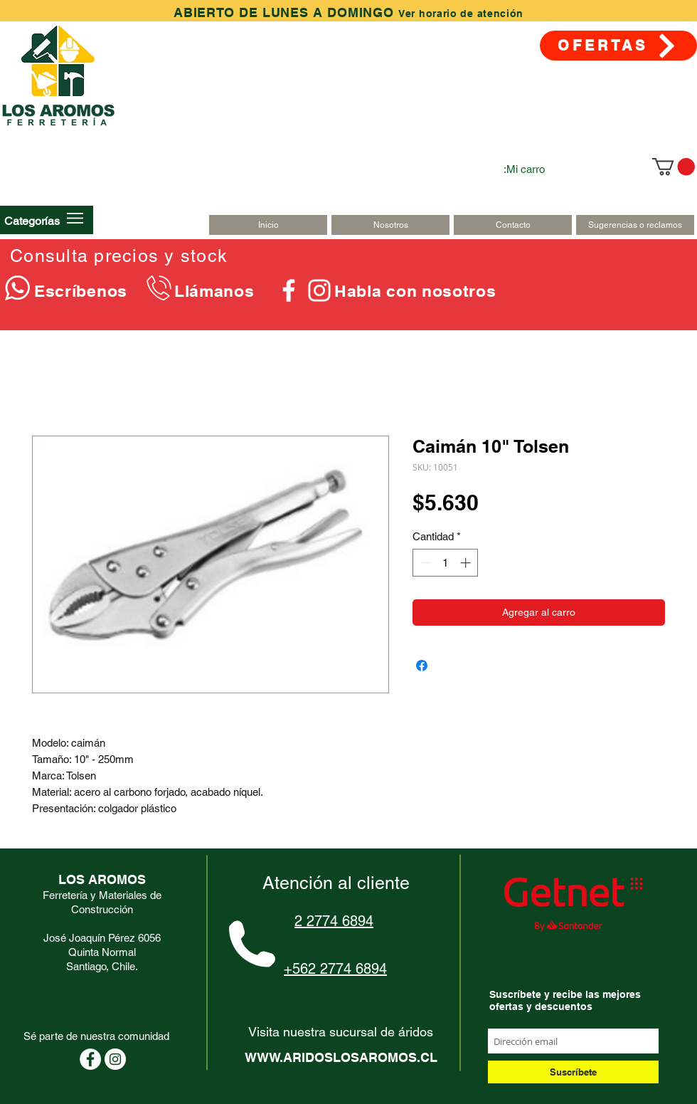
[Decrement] (424, 563)
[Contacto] (513, 225)
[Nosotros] (390, 225)
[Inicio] (268, 225)
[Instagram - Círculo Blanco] (115, 1059)
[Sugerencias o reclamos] (635, 225)
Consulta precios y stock (119, 256)
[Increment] (467, 563)
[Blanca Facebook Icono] (289, 290)
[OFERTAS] (618, 46)
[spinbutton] (445, 563)
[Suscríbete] (573, 1072)
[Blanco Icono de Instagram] (319, 290)
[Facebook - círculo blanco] (90, 1059)
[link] (673, 166)
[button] (32, 220)
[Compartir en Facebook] (421, 665)
